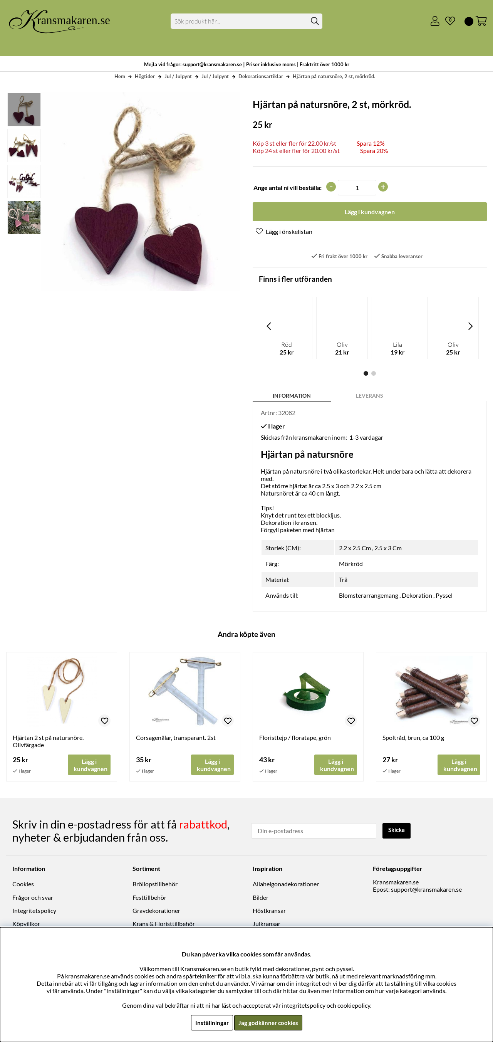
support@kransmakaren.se (426, 889)
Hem (119, 76)
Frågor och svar (32, 897)
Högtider (145, 76)
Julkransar (266, 924)
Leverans (369, 396)
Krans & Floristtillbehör (163, 924)
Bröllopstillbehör (155, 884)
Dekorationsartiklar (260, 76)
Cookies (23, 884)
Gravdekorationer (156, 910)
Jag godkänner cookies (268, 1022)
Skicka (398, 830)
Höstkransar (269, 910)
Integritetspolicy (34, 910)
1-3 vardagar (366, 438)
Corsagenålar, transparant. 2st (176, 738)
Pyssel (444, 596)
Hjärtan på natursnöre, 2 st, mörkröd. (334, 76)
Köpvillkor (26, 924)
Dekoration (417, 596)
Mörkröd (351, 564)
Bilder (260, 897)
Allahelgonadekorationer (286, 884)
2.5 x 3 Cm (388, 548)
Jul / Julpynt (178, 76)
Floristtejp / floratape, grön (295, 738)
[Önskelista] (447, 21)
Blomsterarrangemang (368, 596)
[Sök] (247, 21)
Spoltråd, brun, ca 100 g (413, 738)
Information (292, 396)
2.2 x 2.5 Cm (355, 548)
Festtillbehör (149, 897)
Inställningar (211, 1022)
